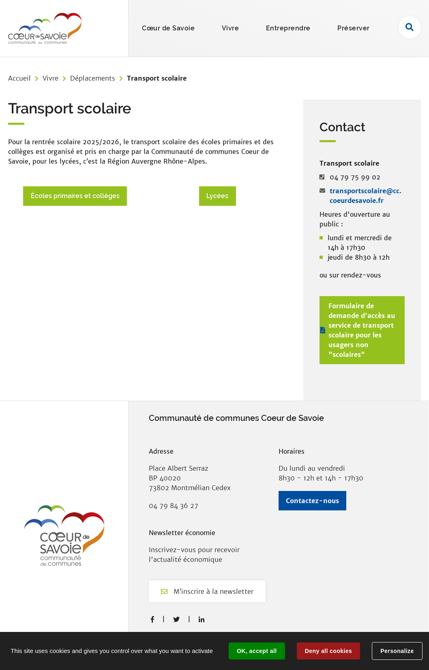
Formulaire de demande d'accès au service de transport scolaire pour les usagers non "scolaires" (361, 330)
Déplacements (92, 78)
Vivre (50, 78)
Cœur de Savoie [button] (168, 28)
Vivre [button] (230, 28)
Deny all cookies (328, 651)
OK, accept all (257, 651)
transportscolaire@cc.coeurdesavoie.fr (365, 196)
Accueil (19, 78)
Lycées (217, 196)
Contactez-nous (312, 501)
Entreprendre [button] (288, 28)
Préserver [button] (353, 28)
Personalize (397, 651)
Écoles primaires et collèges (75, 196)
